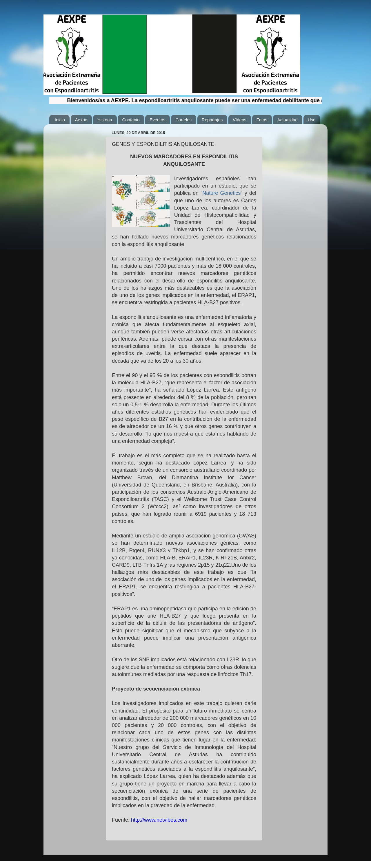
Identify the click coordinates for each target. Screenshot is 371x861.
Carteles (183, 119)
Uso (312, 119)
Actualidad (287, 119)
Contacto (130, 119)
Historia (104, 119)
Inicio (60, 119)
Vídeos (239, 119)
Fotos (262, 119)
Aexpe (81, 119)
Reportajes (212, 119)
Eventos (157, 119)
